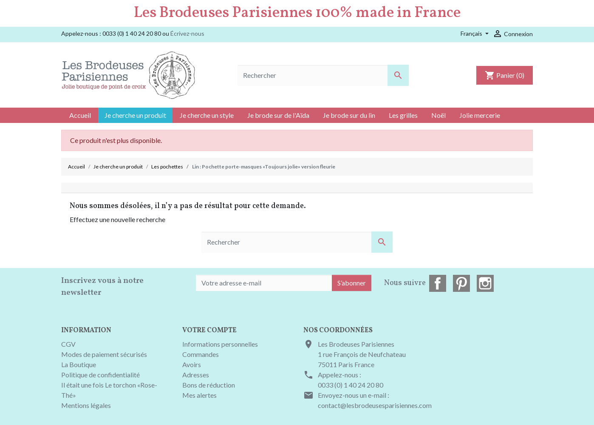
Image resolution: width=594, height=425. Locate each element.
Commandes (200, 354)
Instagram (485, 283)
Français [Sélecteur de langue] (472, 33)
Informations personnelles (220, 344)
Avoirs (191, 364)
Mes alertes (199, 395)
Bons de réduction (208, 385)
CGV (68, 344)
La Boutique (78, 364)
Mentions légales (86, 405)
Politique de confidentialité (100, 375)
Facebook (437, 283)
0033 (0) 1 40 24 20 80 (350, 385)
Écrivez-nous (187, 33)
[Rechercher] (323, 75)
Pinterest (461, 283)
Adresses (195, 375)
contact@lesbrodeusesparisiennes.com (375, 405)
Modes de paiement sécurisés (104, 354)
